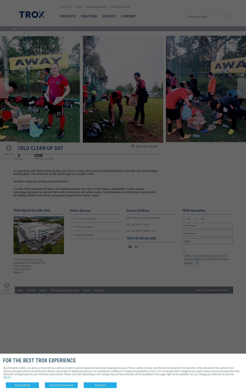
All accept (100, 385)
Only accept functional (61, 385)
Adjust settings (22, 385)
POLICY (7, 377)
